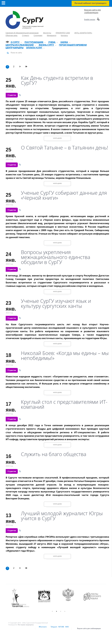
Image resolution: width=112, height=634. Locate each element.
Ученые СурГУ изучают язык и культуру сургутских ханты (56, 303)
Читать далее (57, 138)
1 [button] (52, 611)
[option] (23, 598)
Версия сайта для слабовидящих (89, 628)
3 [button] (60, 611)
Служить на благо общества (53, 454)
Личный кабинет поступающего (90, 3)
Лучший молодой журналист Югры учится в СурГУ (62, 516)
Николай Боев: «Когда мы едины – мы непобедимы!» (65, 356)
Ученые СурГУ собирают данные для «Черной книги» (64, 195)
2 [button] (56, 611)
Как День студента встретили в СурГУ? (57, 80)
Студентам (11, 95)
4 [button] (64, 611)
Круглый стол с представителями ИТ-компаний (64, 404)
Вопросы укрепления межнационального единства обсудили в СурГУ (55, 257)
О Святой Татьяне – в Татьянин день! (64, 147)
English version (89, 19)
